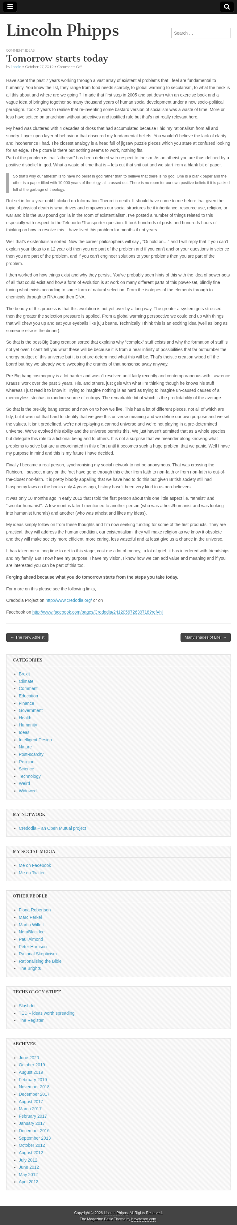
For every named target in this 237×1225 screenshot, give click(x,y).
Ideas (30, 50)
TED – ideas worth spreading (47, 1013)
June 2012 (29, 1167)
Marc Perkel (30, 917)
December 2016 (34, 1130)
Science (26, 768)
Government (31, 710)
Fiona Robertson (35, 909)
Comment (15, 50)
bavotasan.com (143, 1219)
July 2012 (28, 1160)
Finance (26, 703)
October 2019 (32, 1064)
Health (25, 717)
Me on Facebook (35, 865)
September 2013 (35, 1138)
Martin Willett (31, 924)
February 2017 (33, 1116)
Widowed (28, 790)
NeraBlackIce (31, 931)
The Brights (30, 968)
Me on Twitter (32, 872)
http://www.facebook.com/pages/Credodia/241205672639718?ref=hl (97, 612)
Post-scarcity (31, 754)
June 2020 (29, 1057)
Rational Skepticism (38, 953)
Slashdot (27, 1005)
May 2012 (28, 1174)
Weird (24, 783)
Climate (26, 681)
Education (28, 695)
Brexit (24, 673)
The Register (31, 1020)
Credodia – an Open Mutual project (52, 828)
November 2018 (34, 1086)
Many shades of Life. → (206, 637)
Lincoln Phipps (62, 30)
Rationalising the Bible (40, 961)
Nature (25, 746)
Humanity (28, 724)
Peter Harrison (33, 946)
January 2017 (32, 1123)
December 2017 (34, 1094)
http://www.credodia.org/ (69, 600)
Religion (27, 761)
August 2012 (31, 1152)
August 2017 (31, 1101)
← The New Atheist (27, 637)
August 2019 (31, 1072)
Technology (30, 776)
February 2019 (33, 1079)
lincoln (16, 66)
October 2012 (32, 1145)
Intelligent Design (35, 739)
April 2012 (28, 1181)
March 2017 (30, 1108)
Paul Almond (31, 939)
